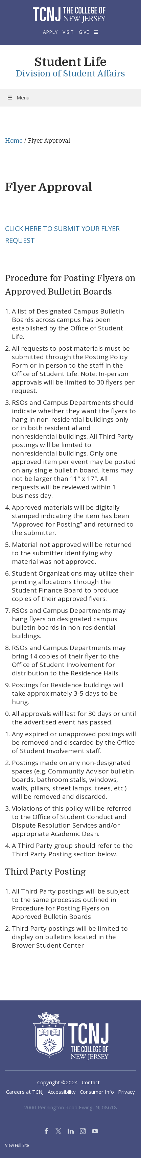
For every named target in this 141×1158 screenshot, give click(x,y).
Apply (50, 32)
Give (84, 32)
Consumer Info (97, 1091)
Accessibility (62, 1091)
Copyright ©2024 (57, 1082)
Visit (68, 32)
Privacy (126, 1091)
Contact (91, 1082)
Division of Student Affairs (70, 73)
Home (14, 140)
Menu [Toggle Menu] (18, 97)
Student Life (70, 62)
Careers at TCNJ (25, 1091)
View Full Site (17, 1145)
